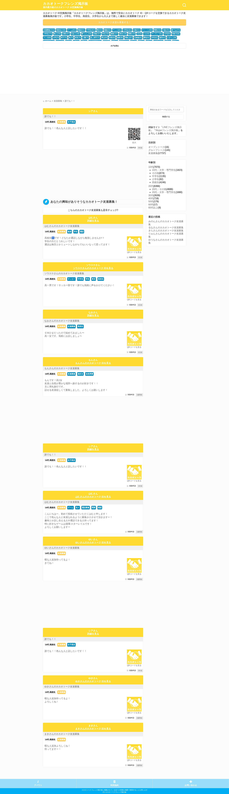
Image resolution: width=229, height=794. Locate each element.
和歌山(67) (128, 37)
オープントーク (156, 147)
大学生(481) (127, 30)
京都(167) (96, 34)
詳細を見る (93, 221)
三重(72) (86, 37)
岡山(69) (104, 37)
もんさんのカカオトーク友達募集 (61, 368)
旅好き (80, 374)
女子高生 (71, 122)
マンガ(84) (47, 37)
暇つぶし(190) (86, 34)
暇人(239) (57, 34)
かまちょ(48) (171, 37)
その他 (155, 173)
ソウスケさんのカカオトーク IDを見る (93, 268)
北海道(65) (138, 37)
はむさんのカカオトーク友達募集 (61, 226)
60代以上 (153, 207)
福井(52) (162, 37)
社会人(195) (75, 34)
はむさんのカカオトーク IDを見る (93, 497)
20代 (150, 186)
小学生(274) (47, 34)
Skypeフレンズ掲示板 (166, 130)
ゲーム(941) (71, 30)
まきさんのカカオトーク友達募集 (61, 734)
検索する (166, 117)
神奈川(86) (175, 34)
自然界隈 (89, 374)
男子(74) (64, 37)
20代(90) (167, 34)
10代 (150, 167)
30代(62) (154, 37)
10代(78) (56, 37)
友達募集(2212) (49, 30)
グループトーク (156, 150)
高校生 (101, 279)
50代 (150, 201)
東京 (94, 279)
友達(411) (136, 30)
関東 (94, 507)
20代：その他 (159, 189)
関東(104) (131, 34)
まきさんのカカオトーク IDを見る (93, 728)
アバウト (38, 785)
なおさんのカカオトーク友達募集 (61, 321)
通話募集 (85, 507)
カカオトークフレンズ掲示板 (65, 5)
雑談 (100, 507)
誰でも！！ (50, 116)
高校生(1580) (61, 30)
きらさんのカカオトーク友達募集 (165, 230)
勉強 (69, 231)
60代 (150, 204)
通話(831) (81, 30)
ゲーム (70, 507)
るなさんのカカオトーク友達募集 (165, 227)
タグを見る (115, 46)
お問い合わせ (191, 785)
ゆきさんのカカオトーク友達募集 (61, 686)
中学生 (80, 279)
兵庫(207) (66, 34)
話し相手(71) (95, 37)
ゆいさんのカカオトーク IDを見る (93, 542)
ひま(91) (146, 34)
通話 (82, 231)
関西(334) (157, 30)
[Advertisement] (78, 71)
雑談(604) (107, 30)
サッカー (71, 279)
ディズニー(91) (156, 34)
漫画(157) (114, 34)
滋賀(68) (120, 37)
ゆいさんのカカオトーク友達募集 (61, 548)
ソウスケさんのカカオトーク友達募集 (64, 273)
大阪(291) (166, 30)
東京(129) (122, 34)
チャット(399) (147, 30)
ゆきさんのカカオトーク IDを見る (93, 681)
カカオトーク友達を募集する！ (114, 22)
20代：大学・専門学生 (164, 192)
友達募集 (61, 122)
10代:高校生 (50, 122)
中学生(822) (90, 30)
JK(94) (139, 34)
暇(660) (99, 30)
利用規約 (114, 785)
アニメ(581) (116, 30)
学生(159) (105, 34)
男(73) (70, 37)
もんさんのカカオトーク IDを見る (93, 363)
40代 (150, 198)
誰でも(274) (175, 30)
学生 (76, 231)
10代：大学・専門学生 (164, 170)
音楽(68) (112, 37)
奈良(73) (78, 37)
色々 (77, 507)
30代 (150, 195)
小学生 (155, 179)
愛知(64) (146, 37)
